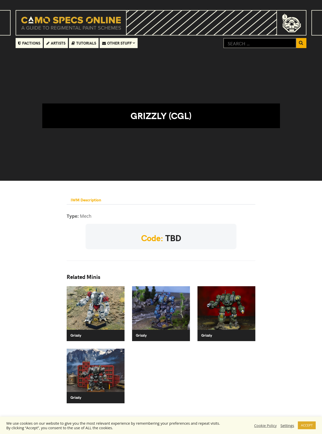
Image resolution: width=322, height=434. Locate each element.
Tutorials (83, 43)
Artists (55, 43)
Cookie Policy (265, 425)
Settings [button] (287, 425)
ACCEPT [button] (307, 425)
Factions (29, 43)
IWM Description (86, 199)
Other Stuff (117, 43)
